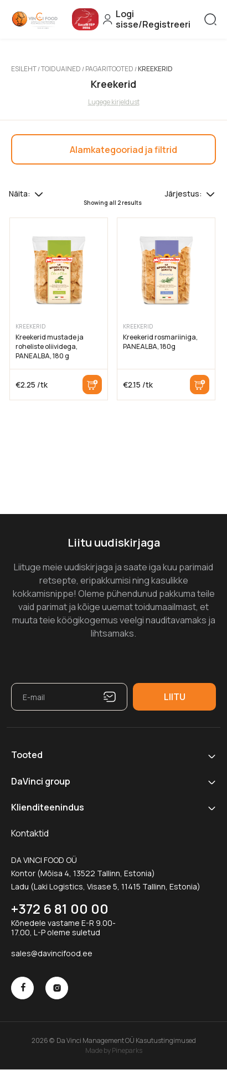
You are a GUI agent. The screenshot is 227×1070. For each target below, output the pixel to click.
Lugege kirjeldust (114, 102)
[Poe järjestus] (210, 194)
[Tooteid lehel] (38, 194)
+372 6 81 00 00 (60, 908)
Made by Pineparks (113, 1050)
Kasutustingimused (166, 1040)
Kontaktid (30, 833)
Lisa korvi (92, 384)
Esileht (24, 68)
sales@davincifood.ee (51, 953)
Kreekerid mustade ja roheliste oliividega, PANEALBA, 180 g (50, 346)
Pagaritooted (109, 68)
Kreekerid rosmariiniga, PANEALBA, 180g (160, 341)
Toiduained (61, 68)
